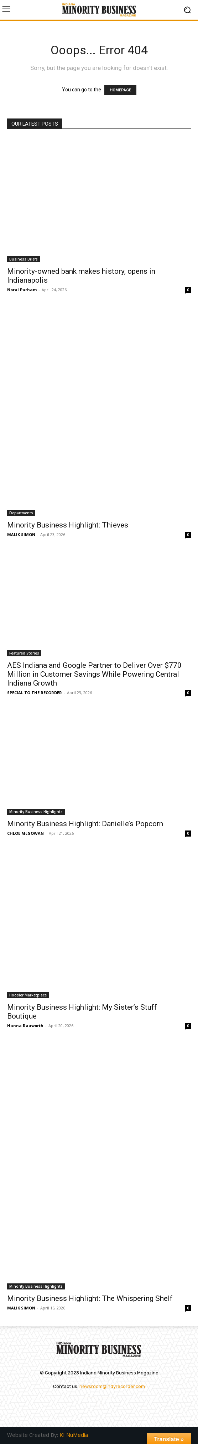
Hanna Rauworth (25, 1025)
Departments (21, 512)
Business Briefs (23, 259)
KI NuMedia (73, 1434)
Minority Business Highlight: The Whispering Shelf (90, 1298)
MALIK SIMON (21, 534)
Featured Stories (24, 653)
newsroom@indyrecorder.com (112, 1386)
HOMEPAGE (120, 90)
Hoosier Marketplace (28, 995)
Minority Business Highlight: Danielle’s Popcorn (85, 823)
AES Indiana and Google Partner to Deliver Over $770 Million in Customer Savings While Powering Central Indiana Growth (94, 674)
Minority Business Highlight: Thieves (67, 525)
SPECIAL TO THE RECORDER (34, 692)
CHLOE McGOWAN (25, 833)
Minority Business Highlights (36, 811)
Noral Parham (22, 289)
